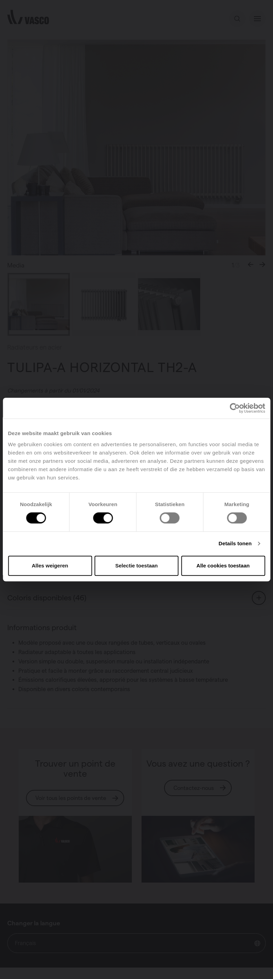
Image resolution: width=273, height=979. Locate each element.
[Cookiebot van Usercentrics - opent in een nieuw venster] (234, 408)
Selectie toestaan (136, 565)
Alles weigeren (50, 565)
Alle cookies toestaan (222, 565)
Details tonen (235, 543)
